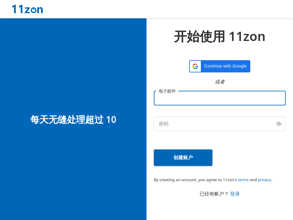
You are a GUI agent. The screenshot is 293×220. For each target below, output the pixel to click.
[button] (220, 66)
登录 (235, 193)
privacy (264, 179)
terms (243, 179)
